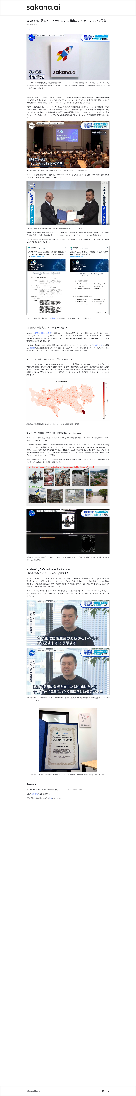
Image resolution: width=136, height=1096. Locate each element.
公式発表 (53, 318)
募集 (50, 829)
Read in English (30, 30)
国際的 (32, 348)
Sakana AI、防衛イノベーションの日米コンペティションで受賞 (66, 20)
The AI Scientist (97, 345)
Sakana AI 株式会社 (35, 1091)
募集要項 (34, 825)
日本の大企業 (46, 333)
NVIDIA (37, 333)
